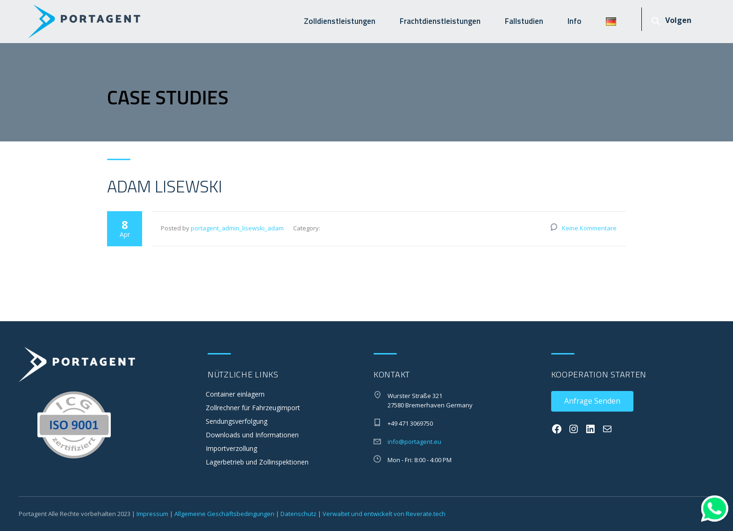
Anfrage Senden (592, 401)
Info (575, 21)
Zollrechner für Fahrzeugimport (253, 407)
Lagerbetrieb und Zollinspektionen (257, 461)
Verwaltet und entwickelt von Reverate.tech (384, 513)
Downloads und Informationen (252, 434)
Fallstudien (524, 21)
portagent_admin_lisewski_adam (237, 228)
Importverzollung (231, 448)
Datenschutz (298, 513)
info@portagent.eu (414, 441)
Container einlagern (235, 394)
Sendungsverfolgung (236, 421)
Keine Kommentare (589, 228)
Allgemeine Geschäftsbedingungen (224, 513)
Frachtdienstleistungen (440, 21)
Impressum (152, 513)
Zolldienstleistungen (339, 21)
